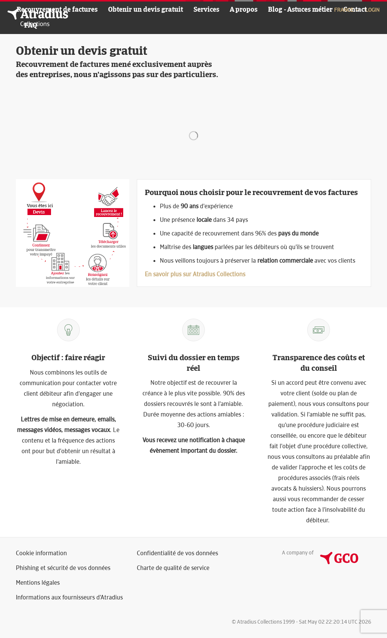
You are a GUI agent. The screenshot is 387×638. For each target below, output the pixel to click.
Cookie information (41, 553)
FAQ (30, 25)
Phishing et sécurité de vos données (63, 568)
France (347, 9)
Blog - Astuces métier (300, 9)
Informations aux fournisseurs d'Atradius (69, 597)
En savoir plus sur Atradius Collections (195, 274)
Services (206, 9)
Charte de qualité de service (173, 568)
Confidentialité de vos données (177, 553)
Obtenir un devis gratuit (145, 9)
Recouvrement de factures (57, 9)
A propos (243, 9)
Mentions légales (38, 583)
